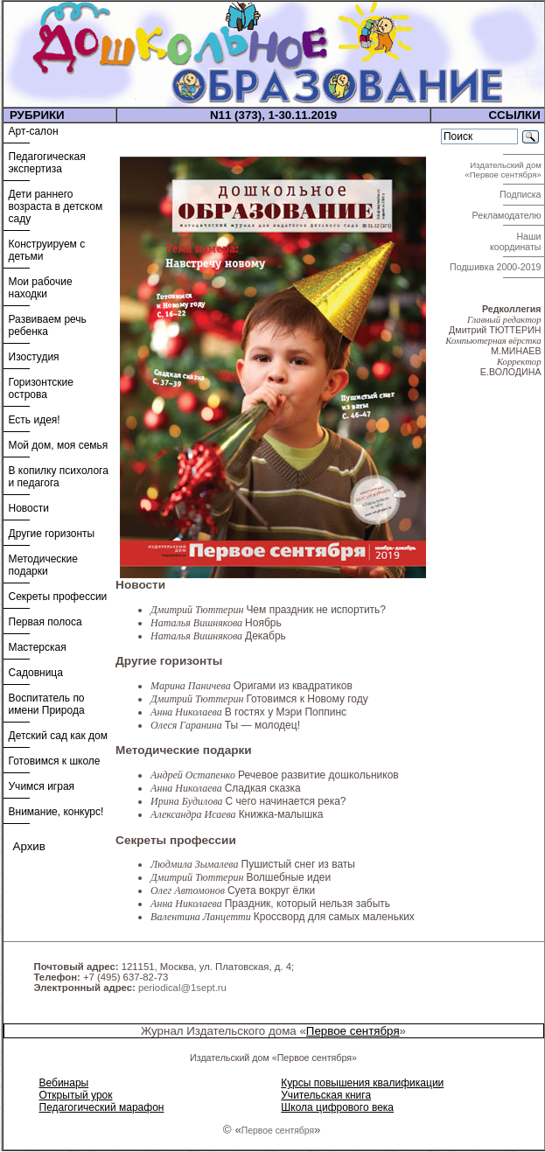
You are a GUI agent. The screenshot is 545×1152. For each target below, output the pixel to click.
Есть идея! (34, 420)
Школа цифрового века (337, 1107)
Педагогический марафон (101, 1107)
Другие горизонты (52, 533)
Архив (29, 846)
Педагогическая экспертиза (47, 162)
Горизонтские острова (41, 388)
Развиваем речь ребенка (48, 325)
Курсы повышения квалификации (362, 1083)
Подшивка (495, 267)
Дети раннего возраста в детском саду (56, 206)
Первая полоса (45, 622)
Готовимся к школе (55, 761)
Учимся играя (42, 786)
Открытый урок (76, 1095)
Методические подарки (43, 565)
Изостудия (34, 357)
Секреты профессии (58, 596)
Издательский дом (504, 169)
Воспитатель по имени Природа (47, 704)
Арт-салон (34, 131)
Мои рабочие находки (41, 288)
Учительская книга (326, 1095)
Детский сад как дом (58, 736)
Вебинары (64, 1083)
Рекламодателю (508, 215)
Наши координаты (517, 241)
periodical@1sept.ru (182, 987)
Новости (29, 508)
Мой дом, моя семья (58, 445)
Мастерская (37, 647)
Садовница (36, 673)
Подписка (521, 194)
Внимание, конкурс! (56, 812)
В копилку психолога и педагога (58, 476)
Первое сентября (353, 1030)
